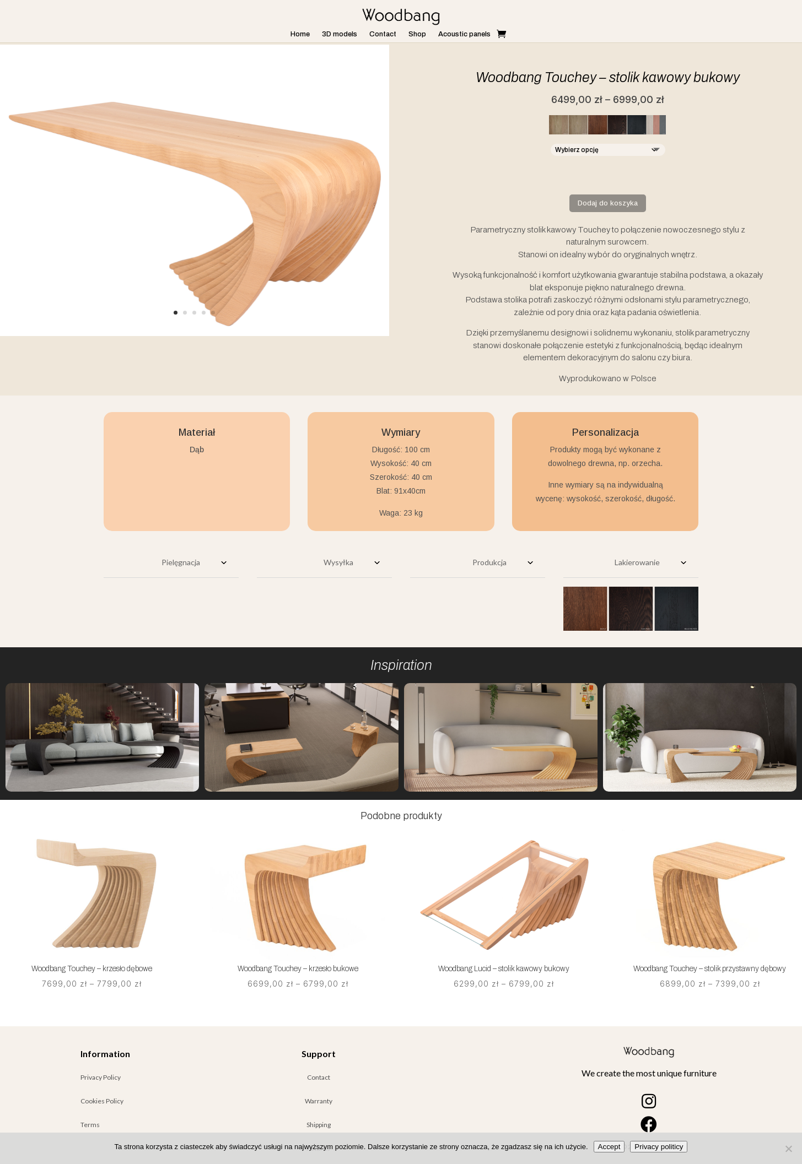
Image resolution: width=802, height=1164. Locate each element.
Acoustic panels (464, 34)
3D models (339, 34)
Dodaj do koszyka (608, 203)
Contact (382, 34)
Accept (609, 1147)
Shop (417, 34)
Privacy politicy (658, 1147)
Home (300, 34)
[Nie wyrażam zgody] (788, 1148)
